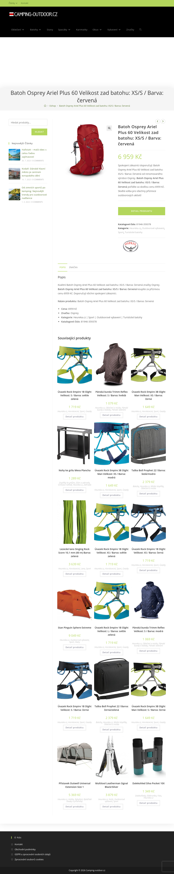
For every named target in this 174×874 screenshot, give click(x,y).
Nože (111, 799)
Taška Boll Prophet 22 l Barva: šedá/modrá (149, 472)
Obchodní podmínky (25, 849)
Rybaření (79, 799)
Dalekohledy (140, 795)
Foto (159, 795)
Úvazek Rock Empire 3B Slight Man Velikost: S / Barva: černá (149, 708)
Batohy (136, 486)
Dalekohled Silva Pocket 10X (148, 783)
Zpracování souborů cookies (29, 859)
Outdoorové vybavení (153, 228)
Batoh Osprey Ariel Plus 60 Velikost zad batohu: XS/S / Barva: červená (94, 105)
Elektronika (151, 795)
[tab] (62, 267)
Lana (83, 568)
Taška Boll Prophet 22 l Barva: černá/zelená (112, 708)
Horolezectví (73, 411)
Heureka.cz (135, 228)
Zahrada (87, 484)
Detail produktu (141, 211)
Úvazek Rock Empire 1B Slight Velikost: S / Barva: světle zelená (75, 395)
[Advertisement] (87, 63)
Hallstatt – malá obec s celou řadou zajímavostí (34, 153)
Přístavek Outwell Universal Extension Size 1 (74, 785)
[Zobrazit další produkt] (163, 121)
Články (13, 3)
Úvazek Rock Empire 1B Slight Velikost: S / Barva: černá (75, 708)
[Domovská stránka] (45, 105)
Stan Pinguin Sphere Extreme (74, 627)
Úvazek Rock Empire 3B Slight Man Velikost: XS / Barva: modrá (111, 474)
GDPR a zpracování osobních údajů (32, 854)
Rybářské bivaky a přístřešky (79, 800)
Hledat (39, 131)
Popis (62, 267)
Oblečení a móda (113, 407)
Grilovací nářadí (65, 484)
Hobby (71, 799)
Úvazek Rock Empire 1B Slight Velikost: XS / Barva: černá (149, 550)
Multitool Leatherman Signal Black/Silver (111, 785)
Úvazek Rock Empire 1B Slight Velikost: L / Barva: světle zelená (111, 631)
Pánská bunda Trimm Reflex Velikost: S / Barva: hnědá (111, 393)
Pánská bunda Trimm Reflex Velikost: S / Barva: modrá (148, 629)
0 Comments (38, 160)
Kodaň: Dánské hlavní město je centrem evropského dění (33, 172)
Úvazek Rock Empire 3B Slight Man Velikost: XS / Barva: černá (149, 395)
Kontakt (24, 3)
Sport (121, 232)
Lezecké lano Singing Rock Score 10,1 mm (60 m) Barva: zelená (74, 552)
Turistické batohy (133, 232)
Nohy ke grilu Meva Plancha (74, 470)
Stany (77, 642)
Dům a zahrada (83, 482)
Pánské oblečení (119, 409)
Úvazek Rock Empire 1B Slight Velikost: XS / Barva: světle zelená (111, 552)
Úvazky (89, 411)
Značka (73, 267)
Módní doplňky (157, 486)
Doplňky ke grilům (67, 482)
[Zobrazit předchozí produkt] (157, 121)
